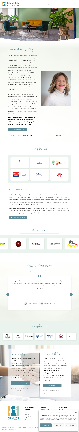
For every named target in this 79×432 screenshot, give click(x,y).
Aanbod (42, 4)
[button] (76, 412)
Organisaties (28, 417)
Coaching (27, 414)
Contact (63, 4)
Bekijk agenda (52, 385)
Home (36, 4)
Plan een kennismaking (17, 129)
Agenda (50, 4)
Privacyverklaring (58, 428)
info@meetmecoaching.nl (21, 388)
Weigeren (58, 425)
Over (56, 4)
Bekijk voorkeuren (71, 425)
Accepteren (46, 425)
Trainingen (28, 412)
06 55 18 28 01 (17, 390)
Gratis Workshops (72, 4)
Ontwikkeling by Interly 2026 (9, 429)
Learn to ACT (45, 409)
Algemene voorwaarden (8, 427)
